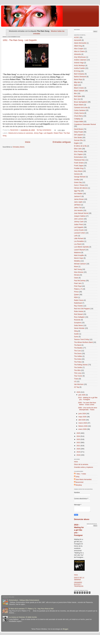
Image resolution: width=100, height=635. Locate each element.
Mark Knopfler (79, 255)
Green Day (78, 182)
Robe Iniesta (78, 311)
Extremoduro (78, 157)
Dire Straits (78, 137)
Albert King (78, 46)
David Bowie (78, 129)
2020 (79, 449)
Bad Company (79, 74)
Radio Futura (78, 300)
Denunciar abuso (81, 519)
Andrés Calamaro (80, 60)
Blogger (65, 629)
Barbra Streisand (80, 77)
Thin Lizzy (77, 373)
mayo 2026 (82, 417)
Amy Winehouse (80, 57)
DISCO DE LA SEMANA (79, 579)
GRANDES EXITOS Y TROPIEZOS (78, 584)
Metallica (77, 261)
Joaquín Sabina (79, 216)
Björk (76, 85)
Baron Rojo (78, 79)
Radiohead (78, 303)
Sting (76, 331)
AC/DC (76, 37)
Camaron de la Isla (80, 107)
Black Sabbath (79, 91)
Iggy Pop (77, 191)
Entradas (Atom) (18, 147)
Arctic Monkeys (79, 65)
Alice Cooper (78, 48)
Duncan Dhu (78, 140)
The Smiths (78, 367)
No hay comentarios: (44, 130)
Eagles (76, 143)
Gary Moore (78, 171)
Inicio (27, 142)
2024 (79, 436)
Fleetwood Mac (79, 160)
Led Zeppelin (48, 133)
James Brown (79, 199)
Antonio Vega (79, 63)
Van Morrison (78, 384)
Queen (76, 294)
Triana (76, 379)
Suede (76, 334)
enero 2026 (82, 429)
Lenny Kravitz (79, 230)
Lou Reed (77, 244)
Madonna (77, 252)
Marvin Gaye (78, 258)
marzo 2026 (82, 423)
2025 (79, 433)
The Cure (77, 351)
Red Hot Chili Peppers (82, 309)
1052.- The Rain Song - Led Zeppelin (20, 40)
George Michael (79, 177)
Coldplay (77, 119)
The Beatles (78, 348)
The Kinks (77, 359)
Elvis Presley (78, 151)
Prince (76, 292)
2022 (79, 442)
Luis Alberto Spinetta (81, 247)
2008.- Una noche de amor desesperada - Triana (87, 409)
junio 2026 (82, 413)
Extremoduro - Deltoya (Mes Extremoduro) (24, 600)
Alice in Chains (79, 51)
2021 (79, 446)
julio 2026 (82, 395)
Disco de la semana (81, 464)
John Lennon (78, 219)
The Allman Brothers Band (83, 342)
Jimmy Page (38, 133)
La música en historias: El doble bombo (23, 617)
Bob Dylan (77, 96)
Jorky (77, 477)
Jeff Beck (77, 205)
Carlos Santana (79, 110)
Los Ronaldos (79, 241)
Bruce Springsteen (80, 102)
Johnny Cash (78, 222)
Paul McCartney (79, 280)
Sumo (76, 337)
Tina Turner (78, 376)
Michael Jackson (80, 264)
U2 (75, 381)
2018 (79, 455)
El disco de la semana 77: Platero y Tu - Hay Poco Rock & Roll (31, 609)
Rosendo (77, 320)
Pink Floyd (78, 286)
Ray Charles (78, 306)
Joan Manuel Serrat (81, 213)
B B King (77, 71)
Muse (76, 266)
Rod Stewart (78, 314)
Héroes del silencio (81, 188)
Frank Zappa (78, 165)
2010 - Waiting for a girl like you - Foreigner (87, 398)
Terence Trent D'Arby (81, 339)
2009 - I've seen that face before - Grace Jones (87, 403)
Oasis (76, 278)
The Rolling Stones (81, 365)
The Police (78, 362)
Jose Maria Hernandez (84, 479)
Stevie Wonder (79, 328)
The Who (77, 370)
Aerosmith (77, 40)
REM (76, 297)
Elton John (78, 149)
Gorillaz (76, 179)
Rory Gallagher (79, 317)
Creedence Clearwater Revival (85, 124)
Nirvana (77, 275)
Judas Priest (78, 224)
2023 (79, 439)
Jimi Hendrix (78, 210)
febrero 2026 (83, 426)
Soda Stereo (78, 325)
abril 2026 (82, 420)
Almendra (77, 54)
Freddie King (78, 168)
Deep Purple (78, 132)
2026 (79, 392)
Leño (76, 236)
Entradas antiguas (62, 142)
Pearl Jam (77, 283)
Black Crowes (79, 88)
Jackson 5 (77, 196)
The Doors (78, 353)
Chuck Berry (78, 116)
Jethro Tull (77, 208)
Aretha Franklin (79, 68)
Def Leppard (78, 135)
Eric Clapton (78, 154)
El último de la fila (80, 146)
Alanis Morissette (80, 43)
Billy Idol (77, 82)
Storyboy (79, 485)
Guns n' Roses (79, 185)
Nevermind (79, 482)
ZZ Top (76, 387)
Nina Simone (78, 272)
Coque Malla (78, 121)
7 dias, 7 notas (12, 8)
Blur (75, 93)
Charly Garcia (79, 113)
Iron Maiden (78, 193)
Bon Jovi (77, 99)
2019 (79, 452)
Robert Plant (58, 133)
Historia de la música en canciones (20, 133)
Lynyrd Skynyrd (79, 250)
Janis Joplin (78, 202)
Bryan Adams (79, 105)
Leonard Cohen (79, 233)
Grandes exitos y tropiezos (83, 467)
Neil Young (78, 269)
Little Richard (78, 238)
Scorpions (77, 323)
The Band (77, 345)
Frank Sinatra (79, 163)
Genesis (77, 174)
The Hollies (78, 356)
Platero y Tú (78, 289)
